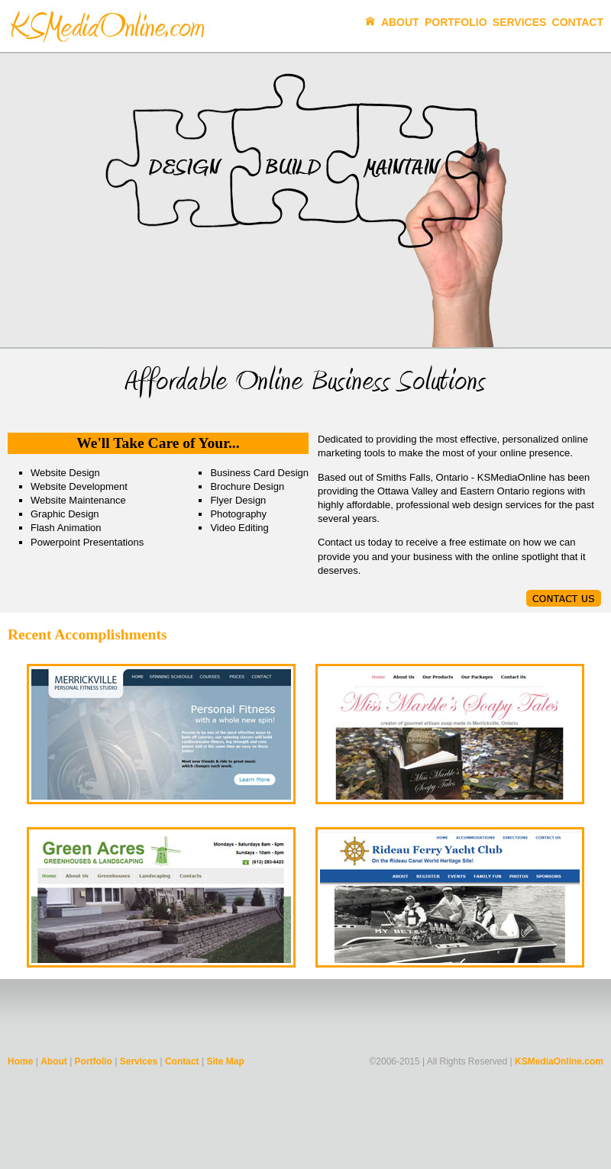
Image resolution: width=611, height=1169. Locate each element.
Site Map (225, 1061)
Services (520, 22)
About (400, 22)
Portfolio (456, 22)
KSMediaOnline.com (559, 1061)
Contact (577, 22)
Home (20, 1061)
